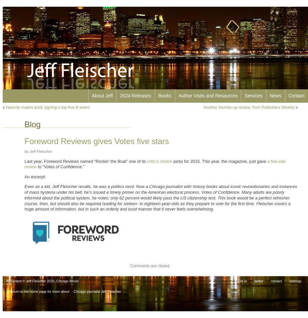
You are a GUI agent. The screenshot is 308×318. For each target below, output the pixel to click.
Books (164, 95)
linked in (241, 281)
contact (276, 281)
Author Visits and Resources (208, 95)
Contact (297, 95)
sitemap (295, 281)
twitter (259, 281)
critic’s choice (159, 161)
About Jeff (102, 95)
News (275, 95)
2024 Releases (135, 95)
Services (254, 95)
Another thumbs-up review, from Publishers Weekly (249, 107)
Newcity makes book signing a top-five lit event (48, 107)
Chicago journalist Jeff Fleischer (97, 291)
